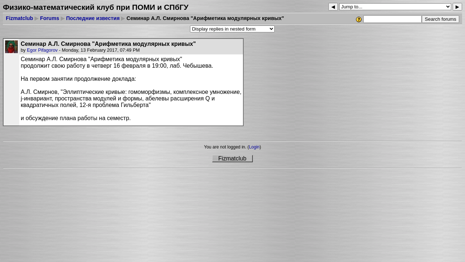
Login (254, 147)
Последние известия (93, 18)
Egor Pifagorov (42, 50)
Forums (49, 18)
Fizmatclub (19, 18)
